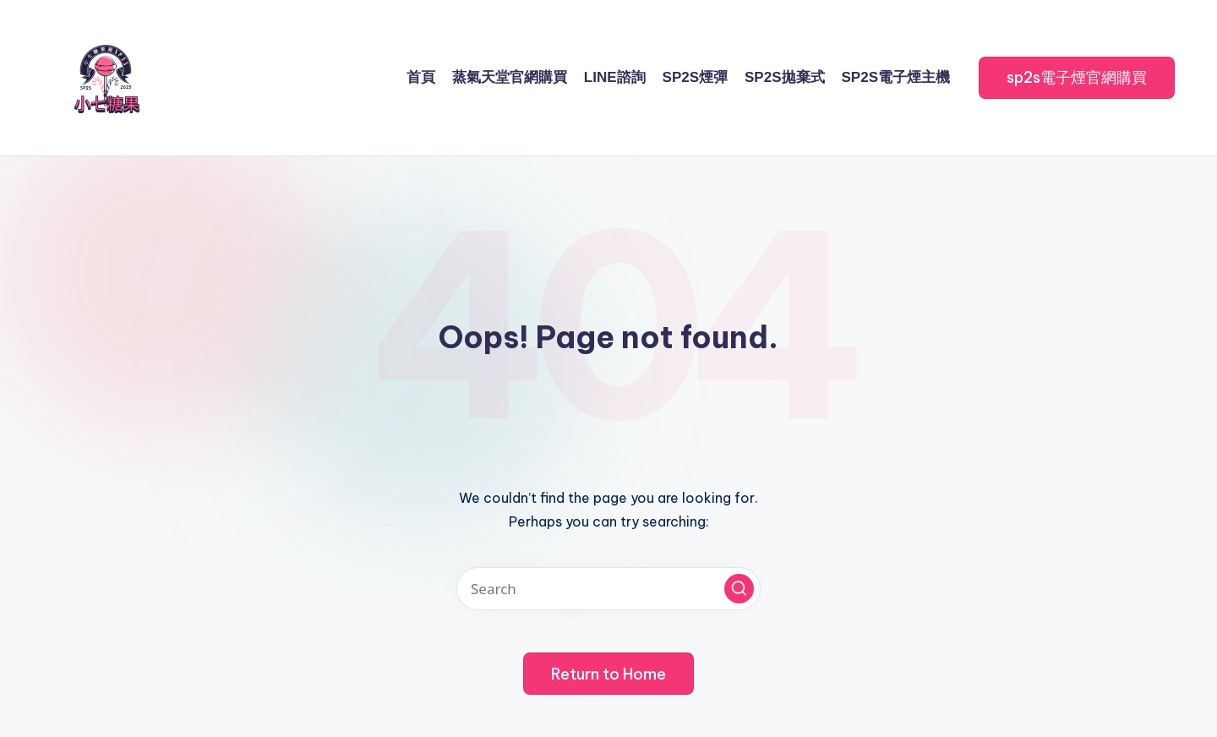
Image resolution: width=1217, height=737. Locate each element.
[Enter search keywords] (608, 588)
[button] (1077, 78)
